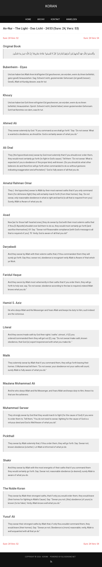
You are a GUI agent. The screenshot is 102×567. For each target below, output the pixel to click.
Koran (51, 6)
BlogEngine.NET (68, 557)
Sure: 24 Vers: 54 (91, 38)
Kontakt (55, 19)
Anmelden (71, 19)
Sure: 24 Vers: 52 (10, 38)
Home (28, 19)
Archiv (41, 19)
